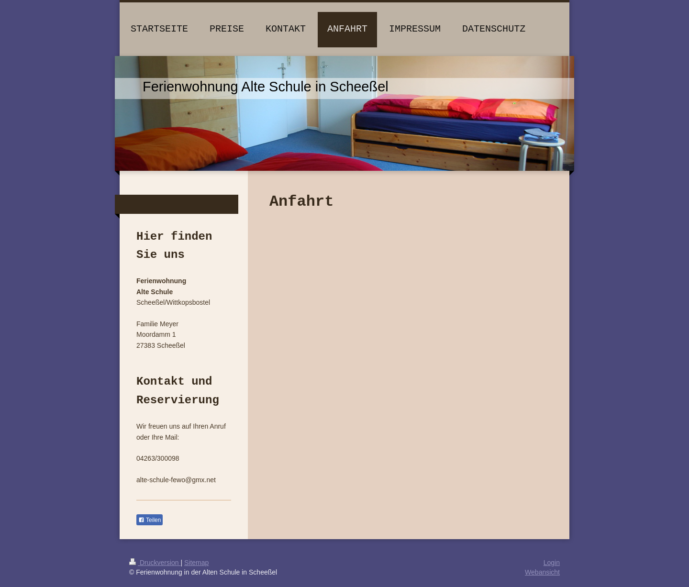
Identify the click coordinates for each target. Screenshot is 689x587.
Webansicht (542, 572)
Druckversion (154, 562)
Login (552, 562)
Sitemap (196, 562)
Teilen (149, 520)
